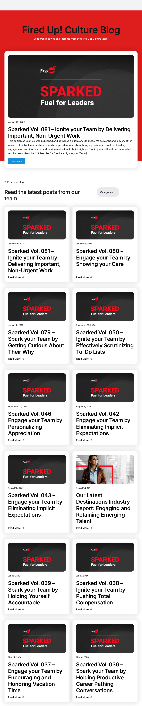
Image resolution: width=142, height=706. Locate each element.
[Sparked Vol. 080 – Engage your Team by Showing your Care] (105, 224)
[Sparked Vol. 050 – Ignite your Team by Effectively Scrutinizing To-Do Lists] (105, 306)
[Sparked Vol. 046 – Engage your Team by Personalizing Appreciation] (37, 387)
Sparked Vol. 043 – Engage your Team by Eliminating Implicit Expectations (35, 505)
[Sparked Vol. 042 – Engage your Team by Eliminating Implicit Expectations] (105, 387)
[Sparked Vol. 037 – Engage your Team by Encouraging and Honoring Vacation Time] (37, 638)
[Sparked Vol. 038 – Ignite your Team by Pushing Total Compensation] (105, 557)
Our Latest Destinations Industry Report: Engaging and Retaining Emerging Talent (103, 508)
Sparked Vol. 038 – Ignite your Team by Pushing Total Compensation (100, 593)
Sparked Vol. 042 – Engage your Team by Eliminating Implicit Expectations (103, 424)
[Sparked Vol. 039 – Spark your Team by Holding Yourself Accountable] (37, 557)
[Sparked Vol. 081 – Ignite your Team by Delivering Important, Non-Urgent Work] (71, 86)
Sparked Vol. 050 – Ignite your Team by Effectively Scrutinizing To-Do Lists (105, 342)
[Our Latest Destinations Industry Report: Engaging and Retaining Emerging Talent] (105, 469)
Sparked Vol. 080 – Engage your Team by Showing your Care (103, 257)
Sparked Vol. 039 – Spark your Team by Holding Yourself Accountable (33, 593)
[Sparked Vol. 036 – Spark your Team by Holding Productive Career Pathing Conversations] (105, 638)
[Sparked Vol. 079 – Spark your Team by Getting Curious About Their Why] (37, 306)
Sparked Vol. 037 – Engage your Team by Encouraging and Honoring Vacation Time (35, 677)
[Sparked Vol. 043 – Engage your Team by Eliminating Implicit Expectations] (37, 469)
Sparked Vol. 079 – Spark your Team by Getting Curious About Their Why (36, 342)
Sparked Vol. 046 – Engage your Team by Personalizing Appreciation (35, 424)
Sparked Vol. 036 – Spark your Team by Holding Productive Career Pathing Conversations (101, 677)
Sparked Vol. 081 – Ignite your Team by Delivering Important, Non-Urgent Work (69, 132)
